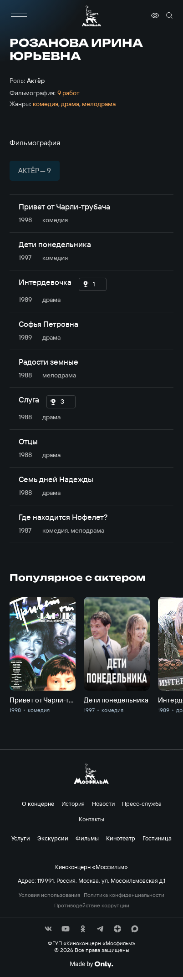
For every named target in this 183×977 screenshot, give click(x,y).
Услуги (20, 838)
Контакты (91, 819)
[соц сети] (48, 929)
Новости (103, 803)
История (73, 803)
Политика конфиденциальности (124, 895)
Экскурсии (52, 838)
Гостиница (157, 838)
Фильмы (87, 838)
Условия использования (49, 895)
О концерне (38, 803)
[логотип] (91, 15)
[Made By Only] (91, 964)
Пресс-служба (142, 803)
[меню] (19, 15)
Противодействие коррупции (91, 905)
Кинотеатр (120, 838)
